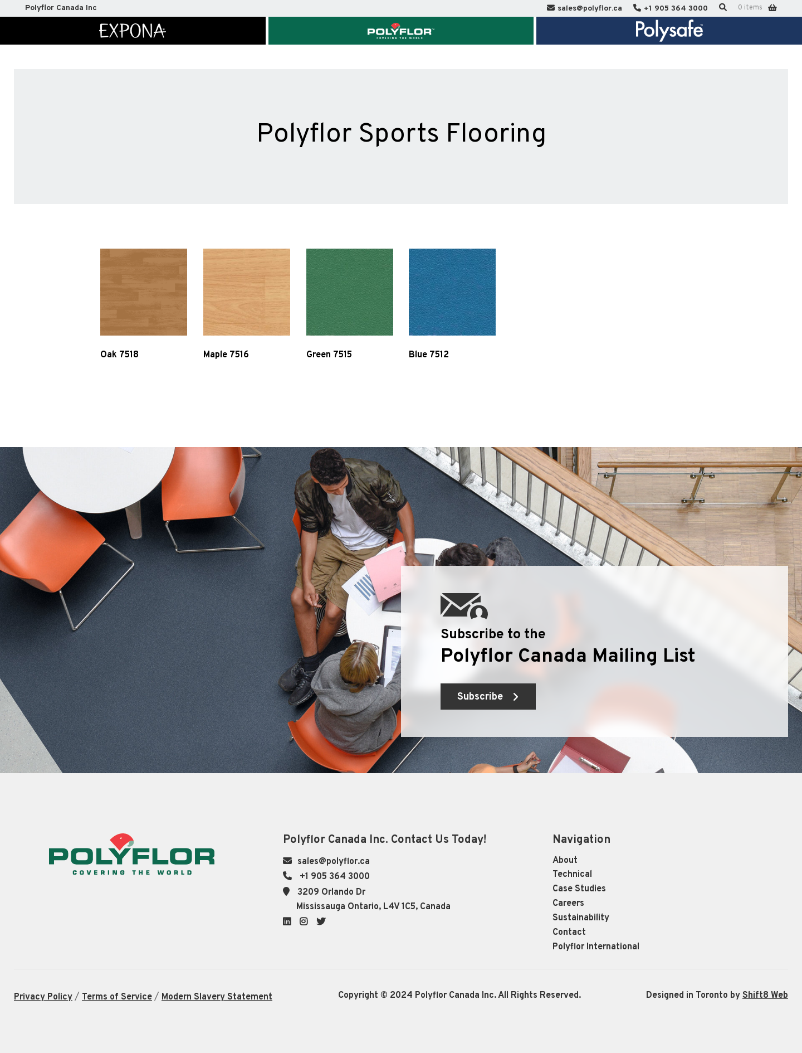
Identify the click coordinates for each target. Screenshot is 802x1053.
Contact (569, 932)
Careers (568, 903)
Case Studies (579, 889)
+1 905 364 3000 (676, 8)
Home (83, 65)
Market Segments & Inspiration (232, 65)
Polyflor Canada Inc (61, 8)
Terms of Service (117, 997)
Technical (572, 874)
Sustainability (580, 918)
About (565, 860)
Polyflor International (595, 947)
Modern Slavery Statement (217, 997)
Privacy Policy (43, 997)
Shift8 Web (765, 995)
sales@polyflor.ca (590, 8)
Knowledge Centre (421, 65)
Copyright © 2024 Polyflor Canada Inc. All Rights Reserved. (459, 995)
